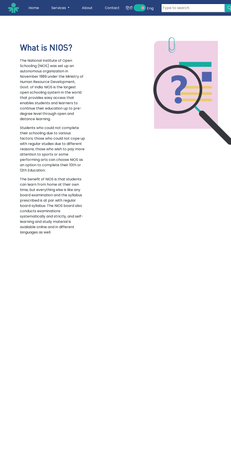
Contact (112, 7)
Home (34, 7)
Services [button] (59, 7)
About (87, 7)
